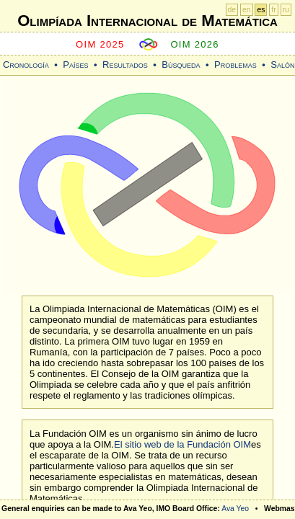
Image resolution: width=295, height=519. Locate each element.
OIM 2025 (100, 44)
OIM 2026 (194, 44)
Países (75, 64)
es (261, 10)
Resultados (125, 64)
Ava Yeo (235, 509)
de (232, 10)
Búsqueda (181, 64)
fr (273, 10)
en (246, 10)
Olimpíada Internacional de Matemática (147, 21)
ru (286, 10)
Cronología (26, 64)
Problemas (235, 64)
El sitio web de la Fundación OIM (182, 444)
